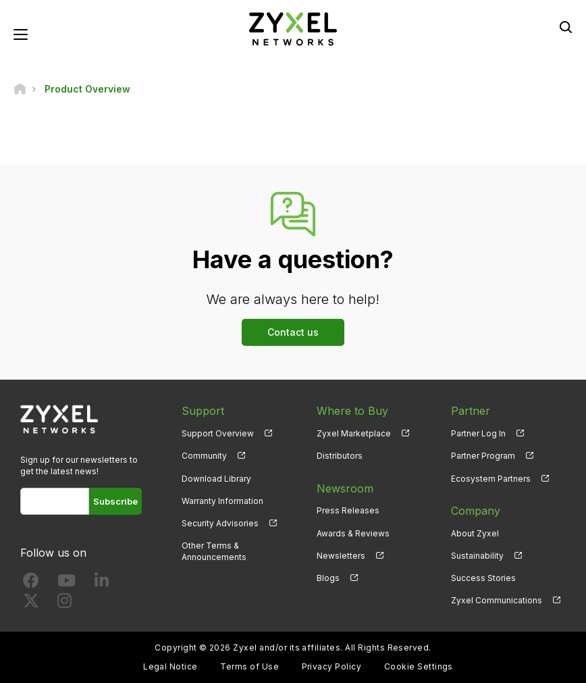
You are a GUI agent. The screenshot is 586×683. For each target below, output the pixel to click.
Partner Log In (478, 433)
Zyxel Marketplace (354, 433)
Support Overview (218, 433)
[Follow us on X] (31, 604)
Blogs (328, 578)
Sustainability (477, 556)
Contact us (293, 332)
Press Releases (348, 510)
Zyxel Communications (496, 600)
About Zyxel (475, 533)
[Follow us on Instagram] (64, 604)
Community (204, 456)
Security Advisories (220, 523)
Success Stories (483, 578)
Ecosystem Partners (491, 479)
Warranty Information (222, 501)
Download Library (216, 479)
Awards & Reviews (353, 533)
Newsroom (345, 488)
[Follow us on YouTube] (66, 583)
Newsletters (341, 556)
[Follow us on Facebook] (31, 583)
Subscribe (115, 501)
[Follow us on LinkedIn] (102, 583)
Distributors (340, 456)
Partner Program (483, 456)
